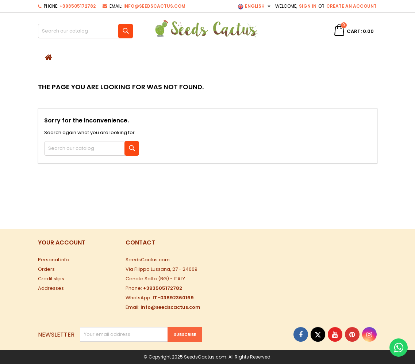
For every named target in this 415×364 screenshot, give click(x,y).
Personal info (53, 259)
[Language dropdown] (255, 6)
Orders (46, 269)
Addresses (51, 288)
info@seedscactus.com (154, 6)
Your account (61, 242)
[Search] (85, 31)
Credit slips (51, 278)
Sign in (307, 6)
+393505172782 (77, 6)
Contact (140, 242)
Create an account (351, 6)
